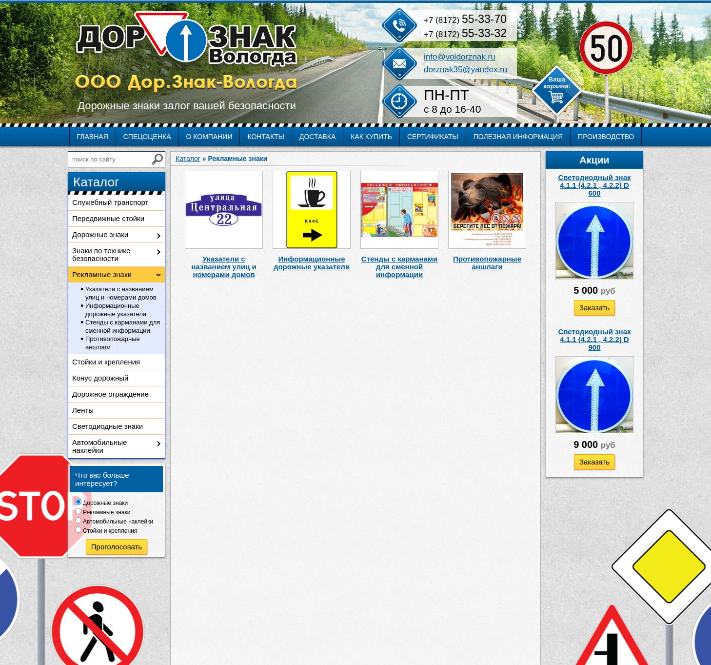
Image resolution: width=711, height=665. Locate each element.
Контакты (265, 137)
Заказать (594, 307)
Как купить (371, 137)
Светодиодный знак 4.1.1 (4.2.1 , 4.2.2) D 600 (594, 185)
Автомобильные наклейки (99, 446)
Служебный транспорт (110, 202)
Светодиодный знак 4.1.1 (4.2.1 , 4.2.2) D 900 (594, 339)
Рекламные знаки (102, 274)
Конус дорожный (100, 378)
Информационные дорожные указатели (115, 310)
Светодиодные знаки (107, 426)
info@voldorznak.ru (459, 56)
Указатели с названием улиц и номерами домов (121, 293)
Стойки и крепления (106, 362)
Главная (92, 137)
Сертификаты (432, 137)
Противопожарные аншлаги (112, 343)
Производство (606, 137)
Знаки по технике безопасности (101, 254)
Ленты (83, 410)
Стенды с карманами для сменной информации (122, 326)
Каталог (188, 158)
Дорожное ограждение (110, 394)
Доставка (317, 137)
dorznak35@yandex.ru (465, 69)
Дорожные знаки (100, 234)
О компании (209, 137)
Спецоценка (147, 137)
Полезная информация (518, 137)
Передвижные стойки (108, 218)
